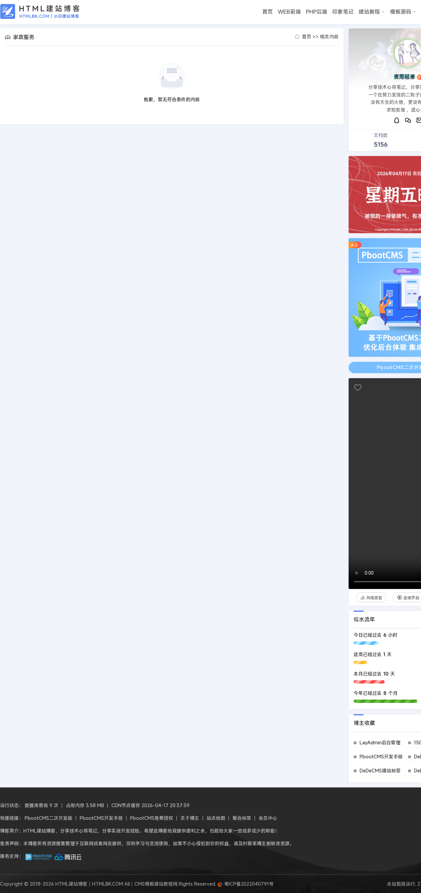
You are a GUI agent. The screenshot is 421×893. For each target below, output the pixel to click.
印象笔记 (343, 11)
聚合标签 (242, 818)
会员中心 (268, 818)
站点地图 (215, 818)
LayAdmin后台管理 (380, 742)
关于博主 (189, 818)
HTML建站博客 (40, 11)
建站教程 (372, 12)
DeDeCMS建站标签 (380, 770)
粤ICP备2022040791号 (246, 884)
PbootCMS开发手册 (381, 756)
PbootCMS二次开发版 (48, 818)
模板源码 (403, 12)
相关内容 (329, 36)
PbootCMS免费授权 (151, 818)
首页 (267, 11)
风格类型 (371, 597)
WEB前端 (289, 11)
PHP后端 (316, 11)
